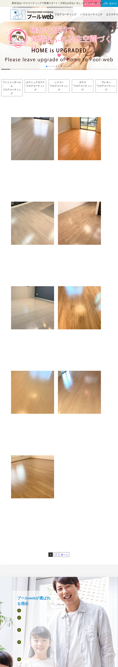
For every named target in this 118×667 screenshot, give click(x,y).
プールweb (54, 662)
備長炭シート (60, 622)
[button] (46, 66)
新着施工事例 (77, 599)
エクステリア (77, 585)
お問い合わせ (109, 3)
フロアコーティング (65, 13)
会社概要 (97, 576)
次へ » (64, 370)
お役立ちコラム (78, 603)
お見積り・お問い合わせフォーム (100, 594)
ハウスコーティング (90, 13)
